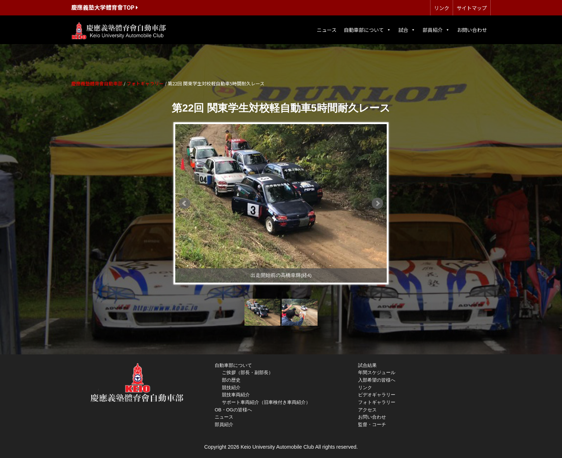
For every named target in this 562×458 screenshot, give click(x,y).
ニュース (327, 29)
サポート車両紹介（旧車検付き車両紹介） (266, 402)
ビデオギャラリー (376, 394)
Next (377, 203)
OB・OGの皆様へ (233, 409)
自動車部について (367, 29)
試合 (406, 29)
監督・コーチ (372, 424)
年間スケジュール (376, 372)
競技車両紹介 (236, 394)
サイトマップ (472, 7)
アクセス (367, 409)
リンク (441, 7)
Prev (184, 203)
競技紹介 (231, 387)
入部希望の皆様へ (376, 380)
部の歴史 (231, 380)
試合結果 (367, 365)
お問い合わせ (472, 29)
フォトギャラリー (376, 402)
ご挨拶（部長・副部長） (247, 372)
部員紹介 (436, 29)
